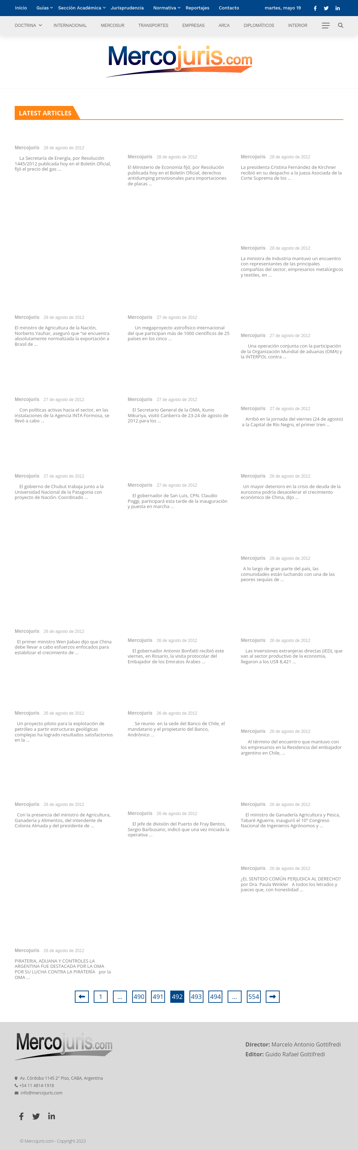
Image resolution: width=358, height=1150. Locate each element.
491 (158, 996)
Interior (297, 25)
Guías (42, 7)
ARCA (224, 25)
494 (215, 996)
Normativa (164, 7)
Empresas (193, 25)
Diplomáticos (259, 25)
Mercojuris (27, 147)
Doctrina (25, 25)
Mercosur (112, 25)
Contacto (229, 7)
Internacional (70, 25)
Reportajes (197, 7)
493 (196, 996)
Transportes (153, 25)
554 (253, 996)
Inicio (21, 7)
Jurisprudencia (127, 7)
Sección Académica (79, 7)
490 (139, 996)
